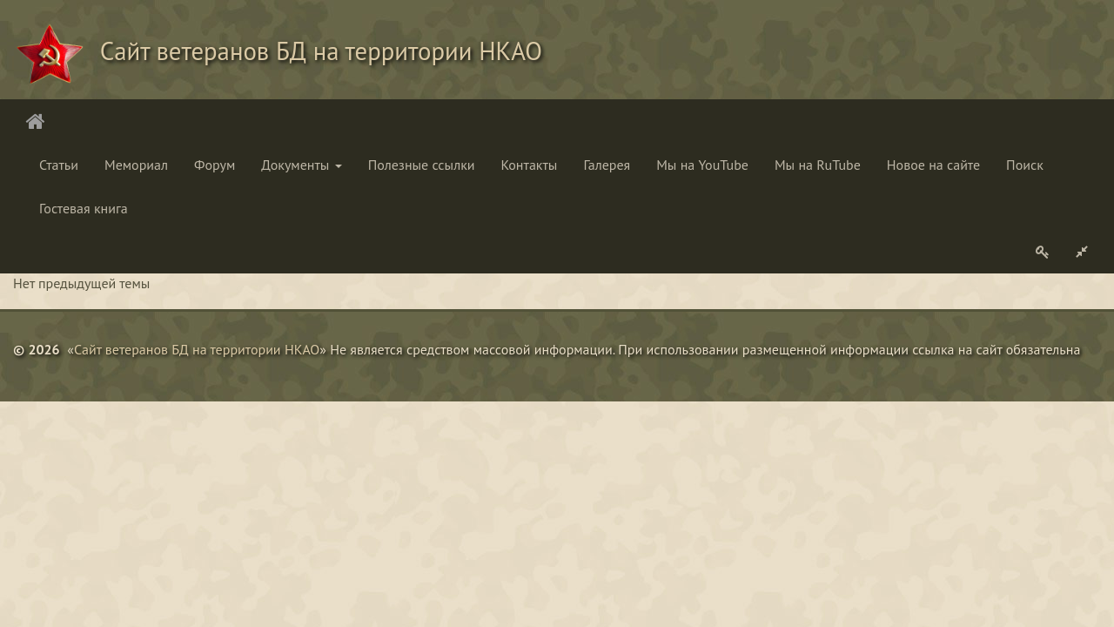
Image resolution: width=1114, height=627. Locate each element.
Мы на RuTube (818, 164)
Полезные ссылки (421, 164)
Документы (301, 164)
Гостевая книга (83, 208)
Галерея (606, 164)
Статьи (58, 164)
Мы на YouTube (702, 164)
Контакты (529, 164)
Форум (214, 164)
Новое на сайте (933, 164)
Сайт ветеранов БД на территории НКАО (196, 349)
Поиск (1025, 164)
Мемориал (136, 164)
